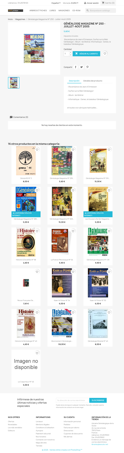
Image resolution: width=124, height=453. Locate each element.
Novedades (12, 424)
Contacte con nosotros (45, 440)
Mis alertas (68, 437)
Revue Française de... (26, 300)
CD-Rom (76, 10)
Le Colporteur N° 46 (26, 382)
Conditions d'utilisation (45, 427)
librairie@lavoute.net (100, 444)
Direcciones (68, 430)
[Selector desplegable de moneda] (75, 3)
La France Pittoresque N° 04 (62, 260)
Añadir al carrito (86, 53)
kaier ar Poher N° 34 (62, 300)
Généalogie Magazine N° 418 (98, 260)
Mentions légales (42, 424)
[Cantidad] (66, 53)
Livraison (39, 421)
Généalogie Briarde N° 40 (98, 341)
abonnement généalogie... (62, 341)
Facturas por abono (71, 427)
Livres (52, 10)
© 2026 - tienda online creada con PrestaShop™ (62, 450)
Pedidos (67, 424)
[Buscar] (100, 10)
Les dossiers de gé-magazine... (98, 219)
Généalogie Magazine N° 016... (98, 178)
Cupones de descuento (73, 433)
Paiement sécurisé (43, 433)
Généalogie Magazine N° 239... (62, 178)
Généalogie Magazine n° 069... (62, 219)
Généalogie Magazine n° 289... (26, 219)
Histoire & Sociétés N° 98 (26, 260)
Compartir (75, 67)
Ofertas (11, 421)
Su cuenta (69, 417)
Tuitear (81, 67)
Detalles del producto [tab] (92, 81)
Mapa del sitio (41, 443)
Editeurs (11, 430)
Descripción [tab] (74, 81)
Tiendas (39, 446)
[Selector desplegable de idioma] (56, 3)
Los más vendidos (15, 427)
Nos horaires (41, 437)
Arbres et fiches (38, 10)
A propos (39, 430)
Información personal (72, 421)
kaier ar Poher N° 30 (98, 300)
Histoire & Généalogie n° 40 (26, 341)
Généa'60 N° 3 (26, 178)
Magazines (64, 10)
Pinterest (87, 67)
